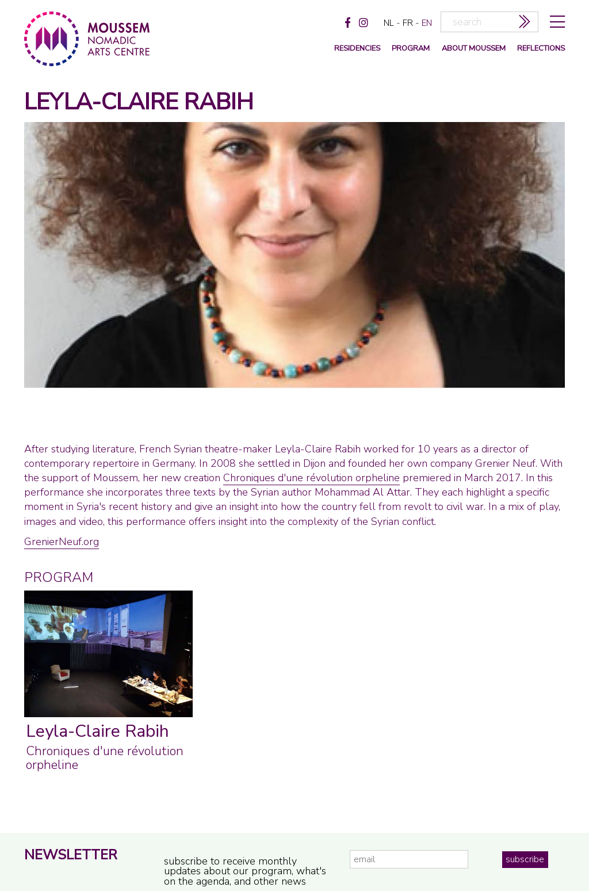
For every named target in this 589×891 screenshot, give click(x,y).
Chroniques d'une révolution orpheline (311, 478)
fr (408, 23)
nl (389, 23)
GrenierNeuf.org (61, 542)
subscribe (525, 859)
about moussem (474, 49)
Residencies (357, 49)
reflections (541, 49)
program (411, 49)
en (427, 23)
